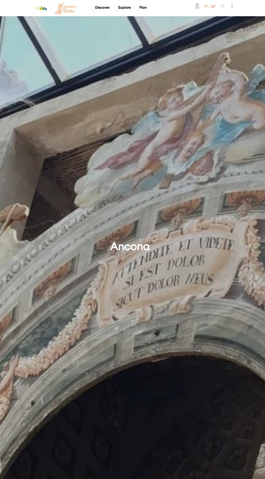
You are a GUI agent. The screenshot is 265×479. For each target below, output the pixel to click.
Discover (102, 7)
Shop (197, 6)
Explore (124, 7)
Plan (143, 7)
